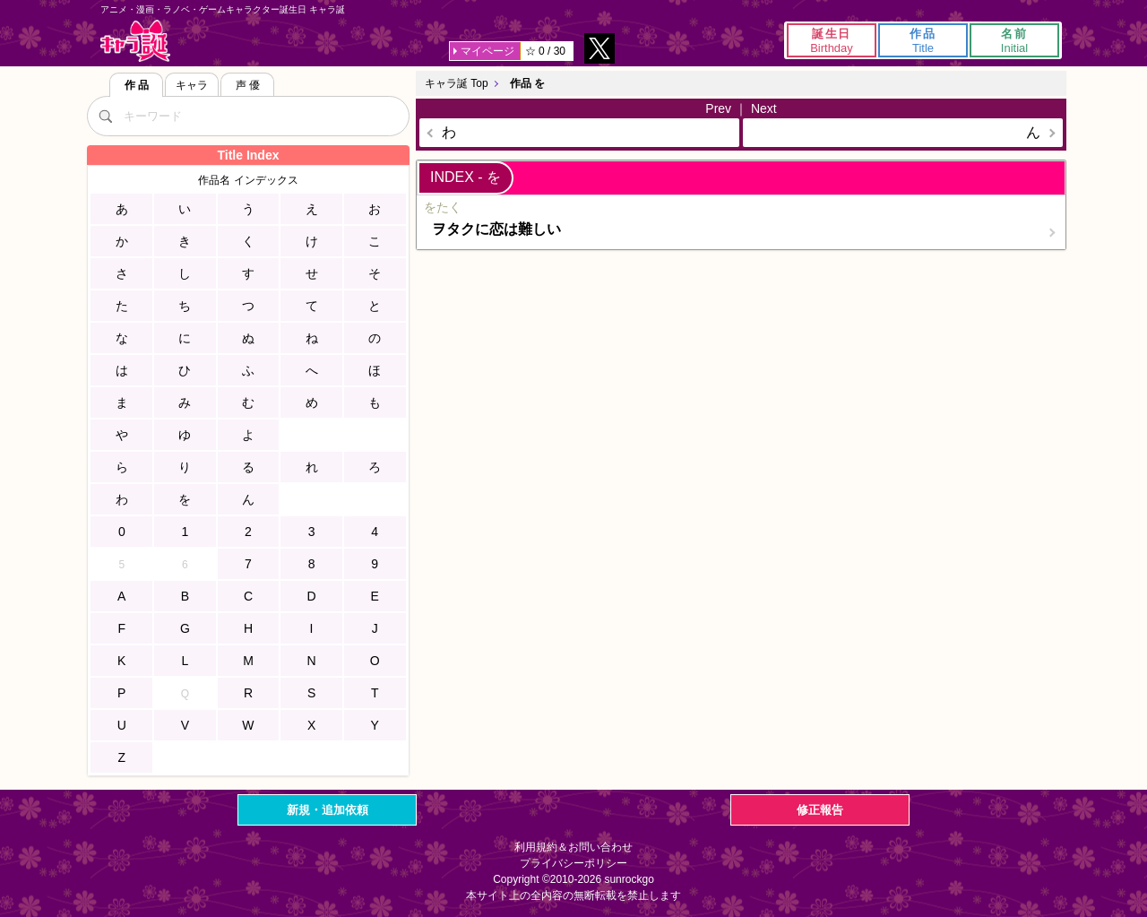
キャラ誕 (135, 41)
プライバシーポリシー (573, 863)
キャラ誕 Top (456, 83)
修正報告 (820, 810)
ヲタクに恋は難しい (496, 229)
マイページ (487, 51)
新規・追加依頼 (327, 810)
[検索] (104, 115)
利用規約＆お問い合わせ (573, 847)
